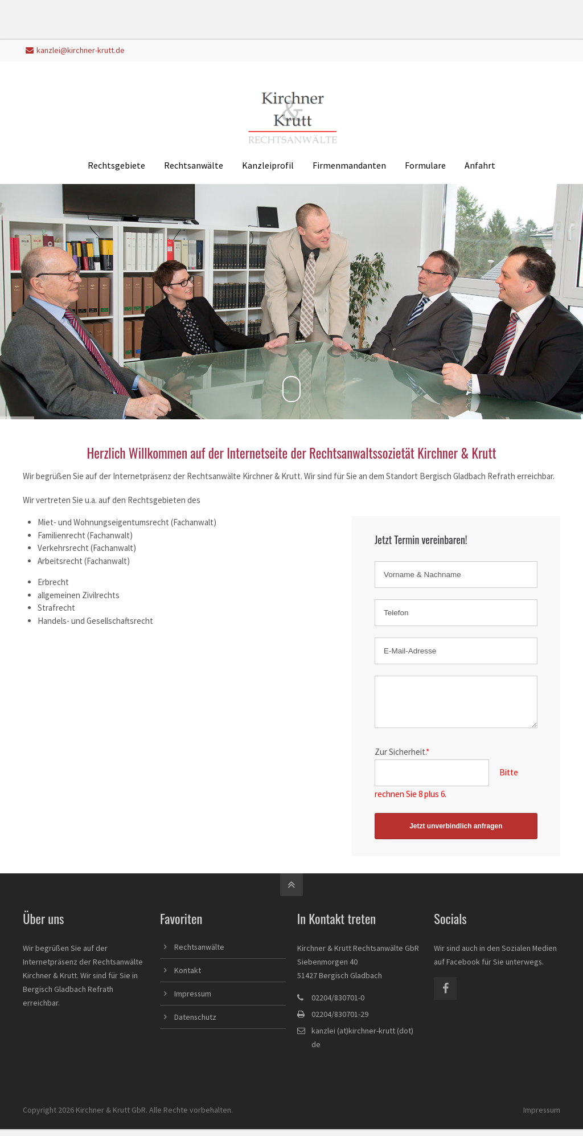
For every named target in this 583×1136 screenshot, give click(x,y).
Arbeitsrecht (60, 560)
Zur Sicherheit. (402, 758)
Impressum (192, 1000)
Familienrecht (61, 535)
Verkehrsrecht (63, 547)
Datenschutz (195, 1024)
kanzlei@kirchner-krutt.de (75, 50)
